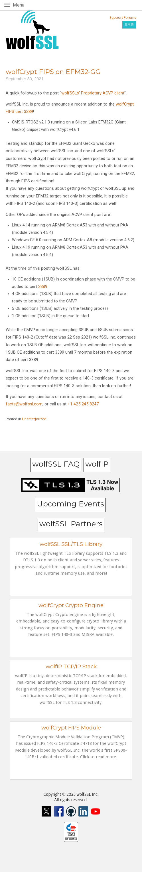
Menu (19, 4)
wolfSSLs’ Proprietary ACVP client (92, 93)
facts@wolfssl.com (24, 404)
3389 (42, 286)
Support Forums (122, 17)
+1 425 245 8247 (82, 404)
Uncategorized (34, 419)
